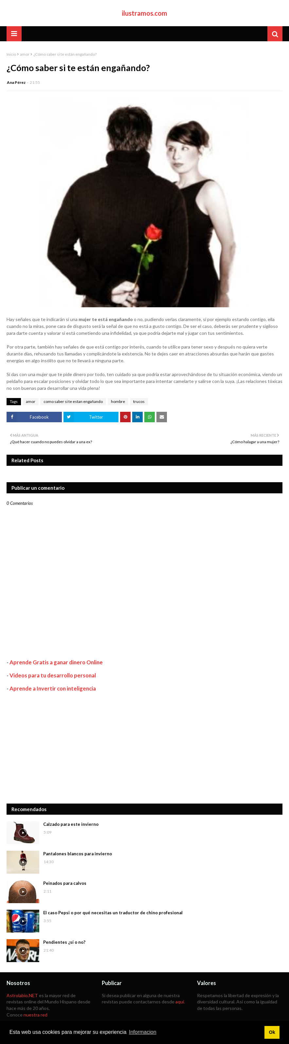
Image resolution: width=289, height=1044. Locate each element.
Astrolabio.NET (22, 995)
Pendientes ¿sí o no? (64, 942)
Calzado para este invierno (71, 824)
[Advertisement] (144, 748)
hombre (118, 401)
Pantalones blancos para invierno (77, 853)
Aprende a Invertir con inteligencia (52, 688)
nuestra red (35, 1014)
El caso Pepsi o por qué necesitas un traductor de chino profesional (113, 912)
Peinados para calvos (64, 883)
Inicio (11, 54)
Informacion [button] (142, 1032)
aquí (179, 1001)
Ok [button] (272, 1032)
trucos (139, 401)
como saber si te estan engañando (73, 401)
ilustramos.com (144, 13)
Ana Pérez (16, 82)
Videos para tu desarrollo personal (52, 675)
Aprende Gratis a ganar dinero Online (56, 662)
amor (24, 54)
